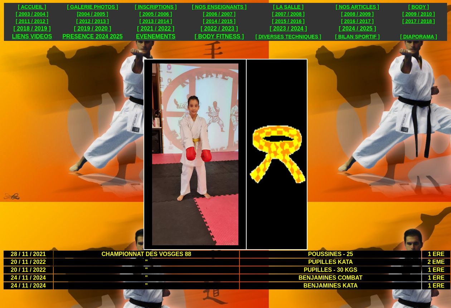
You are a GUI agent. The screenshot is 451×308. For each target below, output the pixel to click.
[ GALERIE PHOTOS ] (92, 7)
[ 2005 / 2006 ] (155, 14)
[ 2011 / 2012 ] (32, 21)
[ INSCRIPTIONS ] (156, 7)
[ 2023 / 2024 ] (288, 28)
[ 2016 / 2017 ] (357, 21)
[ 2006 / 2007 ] (219, 14)
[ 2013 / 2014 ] (155, 21)
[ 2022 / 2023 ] (219, 28)
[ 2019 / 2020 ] (92, 28)
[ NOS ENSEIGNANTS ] (219, 7)
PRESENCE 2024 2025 (92, 36)
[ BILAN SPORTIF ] (357, 36)
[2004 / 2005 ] (92, 14)
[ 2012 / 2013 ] (92, 21)
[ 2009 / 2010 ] (418, 14)
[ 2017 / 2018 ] (418, 21)
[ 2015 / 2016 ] (288, 21)
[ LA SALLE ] (288, 7)
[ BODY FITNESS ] (219, 36)
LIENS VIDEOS (32, 36)
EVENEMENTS (155, 36)
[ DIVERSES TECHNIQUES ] (288, 36)
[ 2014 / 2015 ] (219, 21)
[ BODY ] (418, 7)
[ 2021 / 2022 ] (155, 28)
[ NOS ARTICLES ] (357, 7)
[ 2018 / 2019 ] (31, 28)
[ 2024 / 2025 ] (357, 28)
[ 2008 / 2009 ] (357, 14)
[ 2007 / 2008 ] (288, 14)
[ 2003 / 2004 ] (32, 14)
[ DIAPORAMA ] (418, 36)
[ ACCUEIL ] (32, 7)
